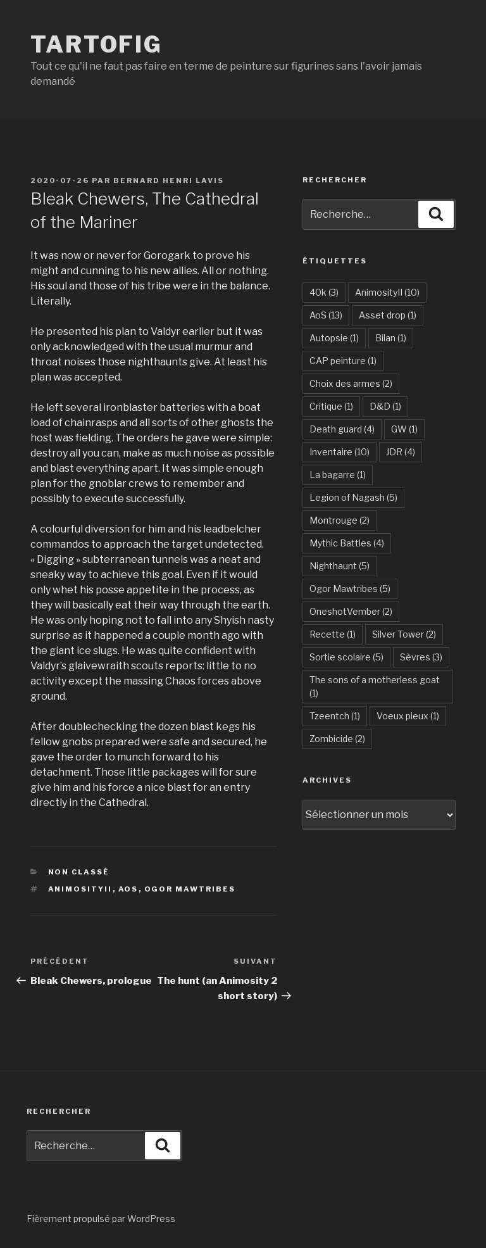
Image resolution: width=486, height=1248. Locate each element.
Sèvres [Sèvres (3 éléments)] (421, 657)
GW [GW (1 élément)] (404, 429)
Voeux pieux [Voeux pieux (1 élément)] (408, 715)
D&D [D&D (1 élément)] (385, 406)
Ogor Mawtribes (190, 889)
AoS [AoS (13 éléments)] (325, 315)
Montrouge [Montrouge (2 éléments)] (339, 520)
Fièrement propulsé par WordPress (101, 1218)
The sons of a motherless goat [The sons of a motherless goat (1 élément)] (374, 686)
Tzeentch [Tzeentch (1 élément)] (334, 715)
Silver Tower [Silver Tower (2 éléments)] (404, 634)
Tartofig (96, 44)
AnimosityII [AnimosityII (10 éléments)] (387, 292)
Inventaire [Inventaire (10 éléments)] (339, 451)
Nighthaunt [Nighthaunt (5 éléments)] (339, 565)
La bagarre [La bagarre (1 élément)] (337, 474)
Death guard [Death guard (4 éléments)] (342, 429)
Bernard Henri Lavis (168, 180)
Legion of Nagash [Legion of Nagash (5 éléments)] (353, 497)
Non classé (79, 871)
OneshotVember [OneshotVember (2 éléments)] (350, 611)
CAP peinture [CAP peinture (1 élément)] (343, 360)
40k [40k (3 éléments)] (324, 292)
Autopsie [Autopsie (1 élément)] (334, 337)
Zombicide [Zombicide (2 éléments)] (337, 738)
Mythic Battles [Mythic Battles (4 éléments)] (346, 543)
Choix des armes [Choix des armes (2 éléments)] (350, 383)
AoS (128, 889)
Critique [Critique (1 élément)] (331, 406)
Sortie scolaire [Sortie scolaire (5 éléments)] (346, 657)
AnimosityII (80, 889)
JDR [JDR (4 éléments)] (400, 451)
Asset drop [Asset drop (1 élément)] (387, 315)
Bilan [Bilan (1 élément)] (390, 337)
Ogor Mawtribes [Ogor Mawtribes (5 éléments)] (349, 588)
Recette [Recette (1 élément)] (332, 634)
